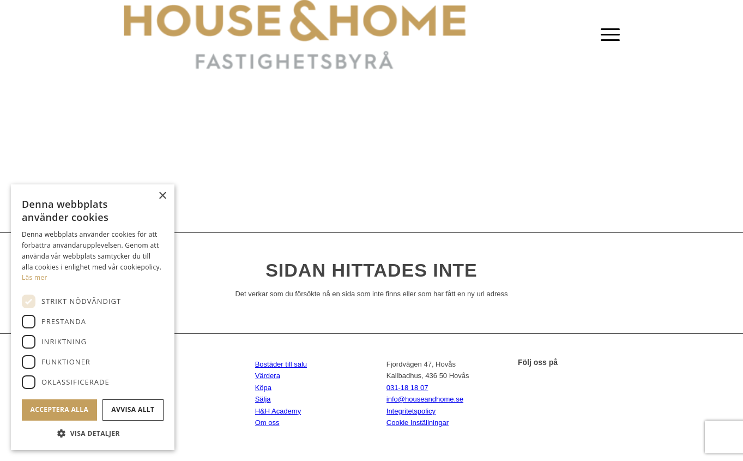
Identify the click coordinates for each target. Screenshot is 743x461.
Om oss (267, 422)
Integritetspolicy (411, 411)
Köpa (263, 388)
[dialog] (92, 317)
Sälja (263, 399)
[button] (93, 433)
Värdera (267, 376)
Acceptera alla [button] (60, 409)
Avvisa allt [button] (132, 409)
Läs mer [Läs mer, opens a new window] (34, 277)
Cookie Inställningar (417, 422)
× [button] (162, 196)
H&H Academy (278, 411)
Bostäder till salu (281, 364)
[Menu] (607, 34)
